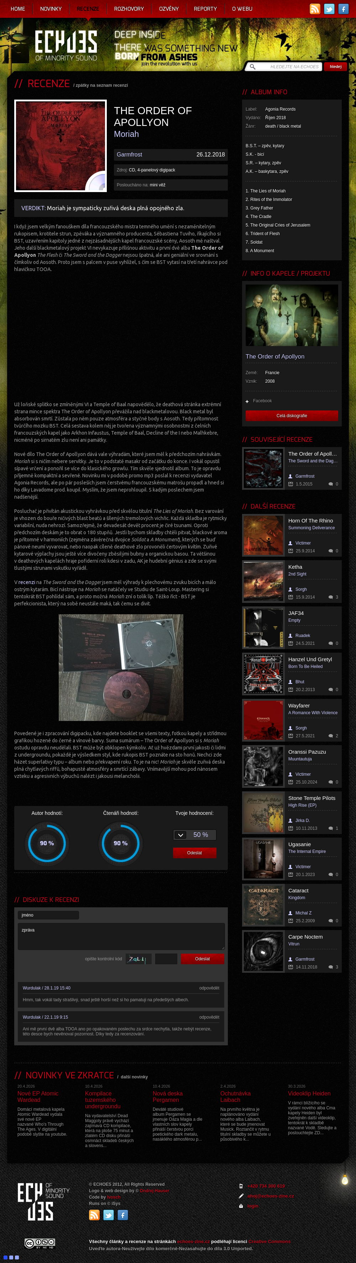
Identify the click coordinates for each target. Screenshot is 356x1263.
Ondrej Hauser (154, 1190)
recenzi (27, 582)
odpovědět (209, 988)
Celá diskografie (292, 415)
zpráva (121, 936)
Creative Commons (269, 1241)
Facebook (262, 400)
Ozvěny (169, 8)
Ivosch (114, 1197)
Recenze (88, 8)
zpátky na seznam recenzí (102, 85)
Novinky (51, 8)
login (252, 1206)
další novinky (134, 1076)
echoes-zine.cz (193, 1241)
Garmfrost (129, 155)
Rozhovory (129, 8)
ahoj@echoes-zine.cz (270, 1196)
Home (18, 8)
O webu (242, 8)
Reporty (205, 8)
